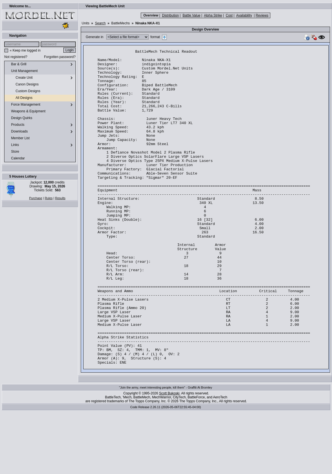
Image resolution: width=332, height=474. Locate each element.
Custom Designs (23, 91)
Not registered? (15, 57)
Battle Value (191, 15)
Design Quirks (19, 118)
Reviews (262, 15)
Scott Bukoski (169, 456)
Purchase (35, 198)
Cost (229, 15)
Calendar (16, 158)
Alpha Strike (213, 15)
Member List (18, 138)
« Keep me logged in (25, 50)
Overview (150, 15)
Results (60, 198)
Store (13, 152)
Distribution (170, 15)
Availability (244, 15)
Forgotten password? (60, 57)
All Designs (19, 98)
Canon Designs (23, 84)
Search (100, 23)
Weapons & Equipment (26, 111)
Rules (48, 198)
